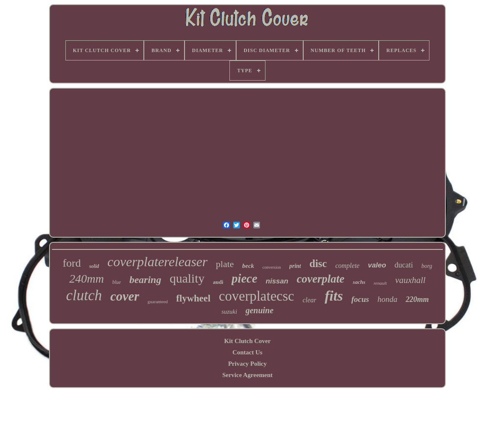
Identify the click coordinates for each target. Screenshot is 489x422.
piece (244, 278)
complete (347, 265)
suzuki (229, 311)
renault (380, 283)
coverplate (320, 279)
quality (186, 278)
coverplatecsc (256, 296)
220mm (417, 299)
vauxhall (410, 280)
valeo (377, 265)
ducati (404, 265)
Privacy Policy (247, 363)
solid (94, 266)
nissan (277, 281)
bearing (145, 279)
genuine (259, 310)
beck (248, 265)
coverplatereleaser (157, 261)
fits (334, 296)
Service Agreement (247, 375)
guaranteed (158, 301)
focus (360, 299)
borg (426, 266)
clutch (84, 295)
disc (318, 263)
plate (225, 264)
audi (218, 282)
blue (116, 282)
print (295, 266)
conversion (272, 267)
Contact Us (247, 352)
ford (71, 263)
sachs (359, 282)
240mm (86, 278)
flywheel (193, 298)
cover (124, 296)
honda (387, 299)
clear (309, 300)
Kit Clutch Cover (247, 341)
